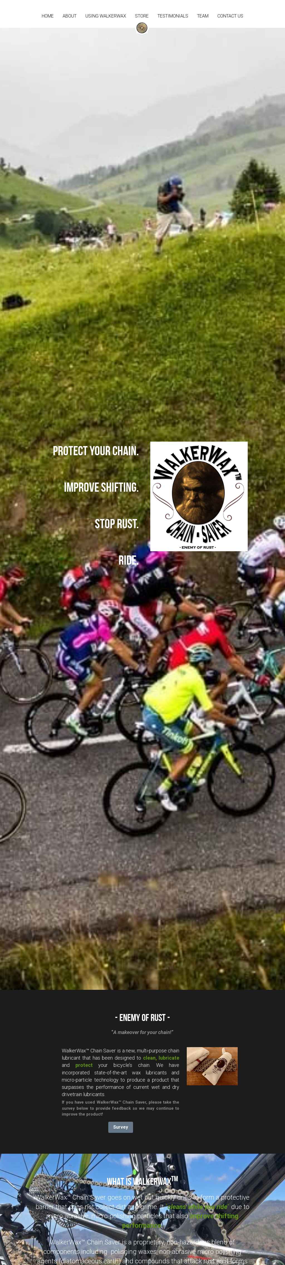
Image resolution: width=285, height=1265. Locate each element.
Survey (120, 1127)
